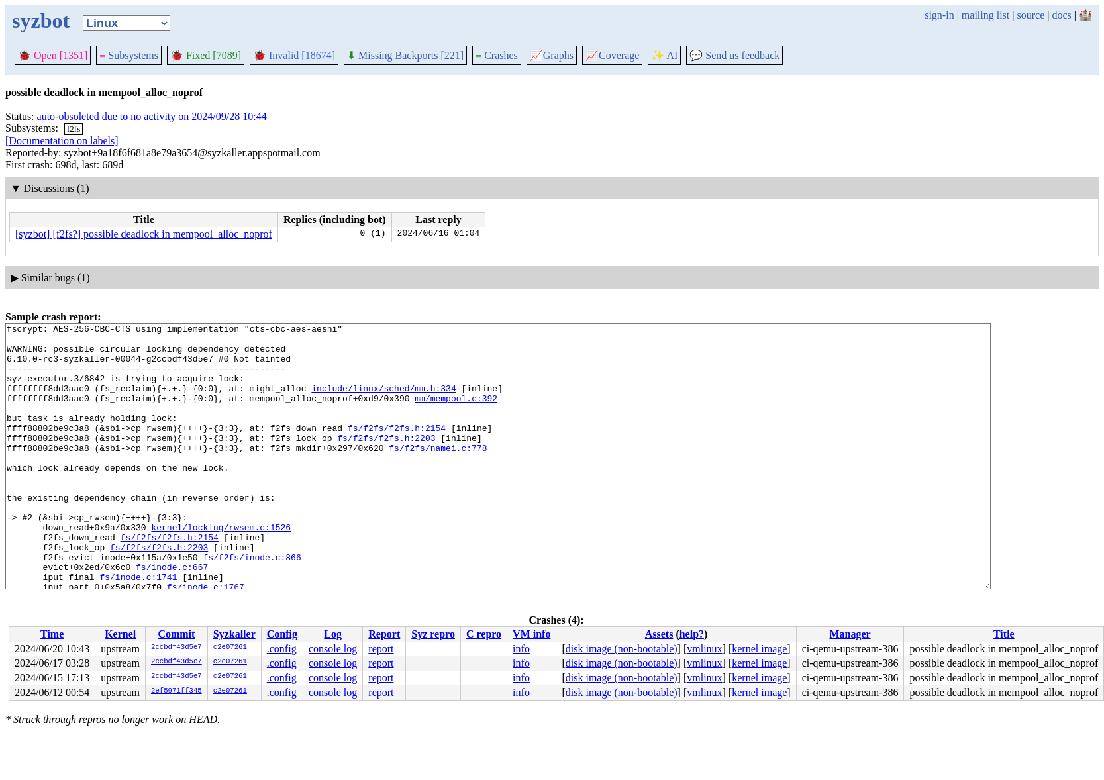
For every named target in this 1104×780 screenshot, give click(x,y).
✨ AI (664, 55)
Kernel (120, 634)
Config (282, 634)
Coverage (612, 55)
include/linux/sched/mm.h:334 (383, 402)
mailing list (985, 15)
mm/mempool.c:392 (456, 414)
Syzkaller (234, 634)
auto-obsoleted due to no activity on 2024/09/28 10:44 (152, 116)
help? (691, 634)
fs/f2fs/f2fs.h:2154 (397, 450)
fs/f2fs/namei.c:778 (438, 473)
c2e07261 (230, 647)
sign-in (939, 15)
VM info (531, 634)
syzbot (41, 20)
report (380, 648)
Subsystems (128, 55)
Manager (849, 634)
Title (1004, 634)
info (521, 648)
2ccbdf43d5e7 (176, 647)
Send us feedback (734, 55)
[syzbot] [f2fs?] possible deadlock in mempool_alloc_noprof (143, 234)
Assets (659, 634)
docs (1061, 15)
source (1031, 15)
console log (333, 648)
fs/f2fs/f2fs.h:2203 (386, 461)
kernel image (759, 648)
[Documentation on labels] (62, 140)
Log (333, 634)
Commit (176, 634)
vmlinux (704, 648)
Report (384, 634)
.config (282, 648)
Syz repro (433, 634)
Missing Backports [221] (405, 55)
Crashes (497, 55)
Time (52, 634)
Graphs (552, 55)
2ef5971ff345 (176, 691)
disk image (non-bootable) (621, 648)
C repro (483, 634)
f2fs (73, 129)
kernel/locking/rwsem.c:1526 (221, 569)
